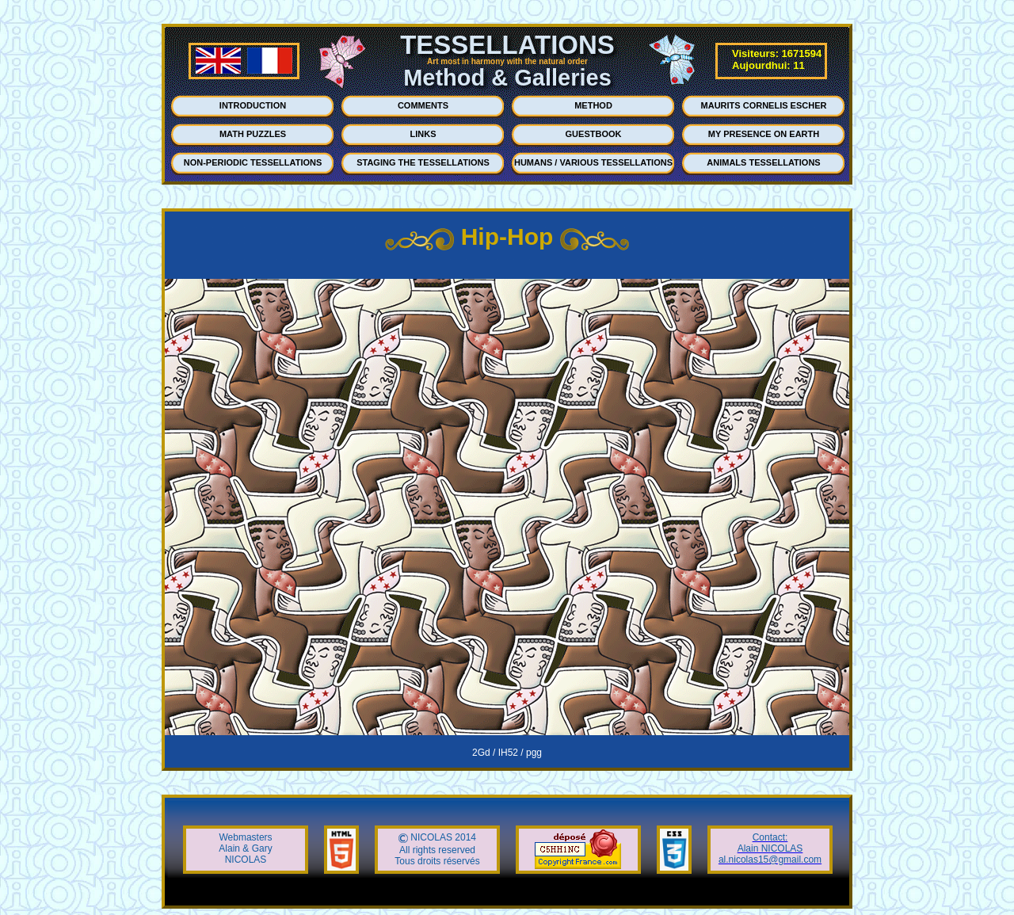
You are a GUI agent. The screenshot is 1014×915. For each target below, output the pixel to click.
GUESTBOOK (594, 134)
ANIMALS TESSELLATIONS (763, 162)
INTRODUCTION (252, 105)
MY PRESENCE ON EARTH (763, 134)
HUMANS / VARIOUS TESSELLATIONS (593, 162)
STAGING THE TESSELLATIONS (423, 162)
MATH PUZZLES (252, 134)
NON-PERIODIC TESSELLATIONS (253, 162)
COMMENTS (423, 105)
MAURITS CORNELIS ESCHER (764, 105)
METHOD (593, 105)
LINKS (423, 134)
